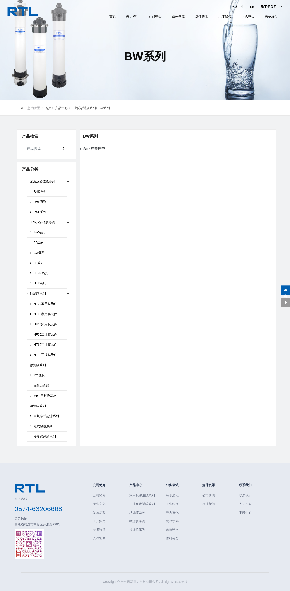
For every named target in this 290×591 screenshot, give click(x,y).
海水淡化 (172, 495)
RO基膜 (37, 375)
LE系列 (37, 263)
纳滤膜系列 (36, 293)
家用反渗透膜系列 (41, 181)
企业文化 (99, 504)
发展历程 (99, 512)
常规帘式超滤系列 (44, 416)
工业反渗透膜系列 (83, 108)
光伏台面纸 (39, 385)
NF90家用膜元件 (43, 324)
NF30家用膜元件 (43, 304)
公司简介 (99, 485)
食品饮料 (172, 521)
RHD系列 (38, 191)
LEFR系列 (39, 273)
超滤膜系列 (36, 406)
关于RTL (132, 16)
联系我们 (271, 16)
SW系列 (37, 253)
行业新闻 (208, 504)
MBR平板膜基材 (43, 395)
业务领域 (178, 16)
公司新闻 (208, 495)
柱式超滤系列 (41, 426)
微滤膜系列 (36, 365)
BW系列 (104, 108)
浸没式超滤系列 (43, 436)
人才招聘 (224, 16)
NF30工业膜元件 (43, 334)
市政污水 (172, 530)
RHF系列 (38, 202)
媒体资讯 (201, 16)
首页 (112, 16)
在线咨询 (285, 290)
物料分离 (172, 538)
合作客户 (99, 538)
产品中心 (155, 16)
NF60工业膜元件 (43, 344)
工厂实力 (99, 521)
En (252, 7)
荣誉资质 (99, 530)
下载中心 (248, 16)
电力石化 (172, 512)
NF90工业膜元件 (43, 355)
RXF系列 (38, 212)
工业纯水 (172, 504)
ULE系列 (38, 283)
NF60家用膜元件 (43, 314)
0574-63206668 (38, 509)
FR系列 (37, 242)
